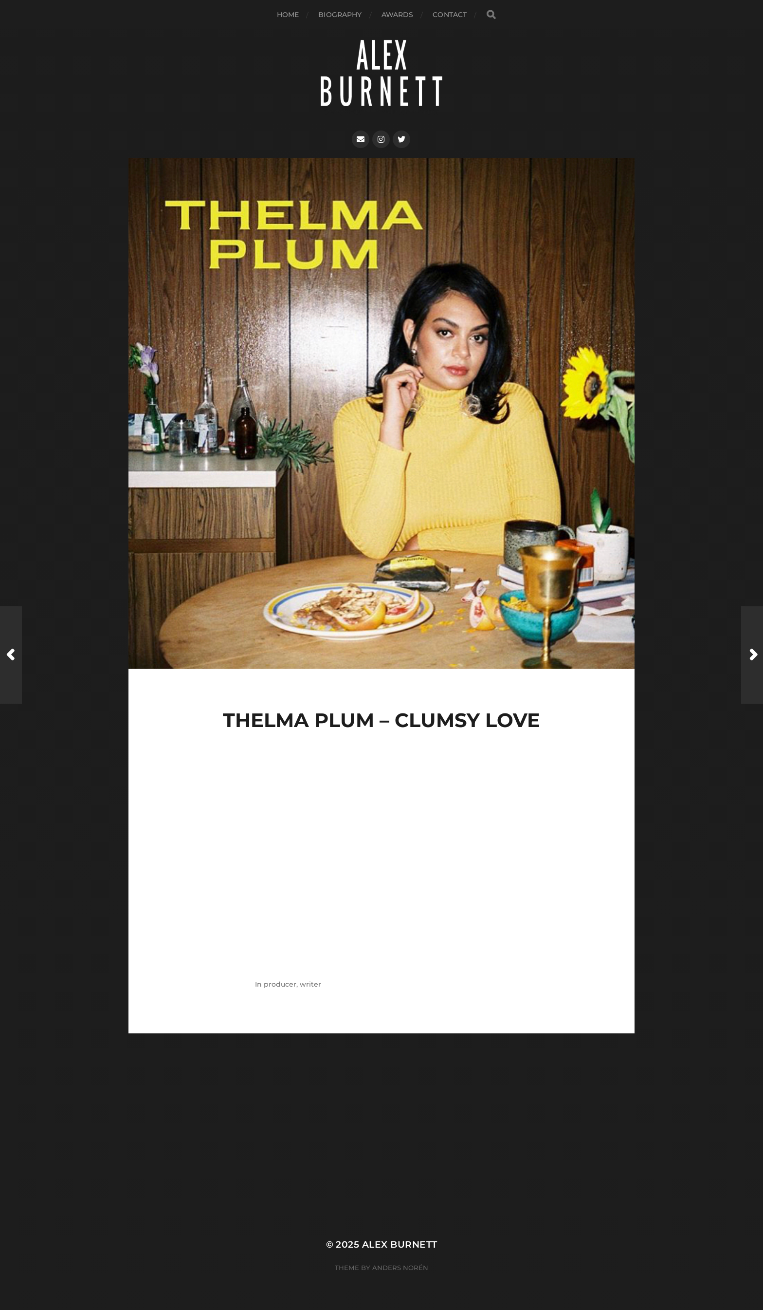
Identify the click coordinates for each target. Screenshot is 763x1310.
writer (310, 984)
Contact (450, 14)
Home (288, 14)
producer (280, 984)
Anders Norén (400, 1268)
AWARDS (398, 14)
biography (340, 14)
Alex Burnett (399, 1244)
